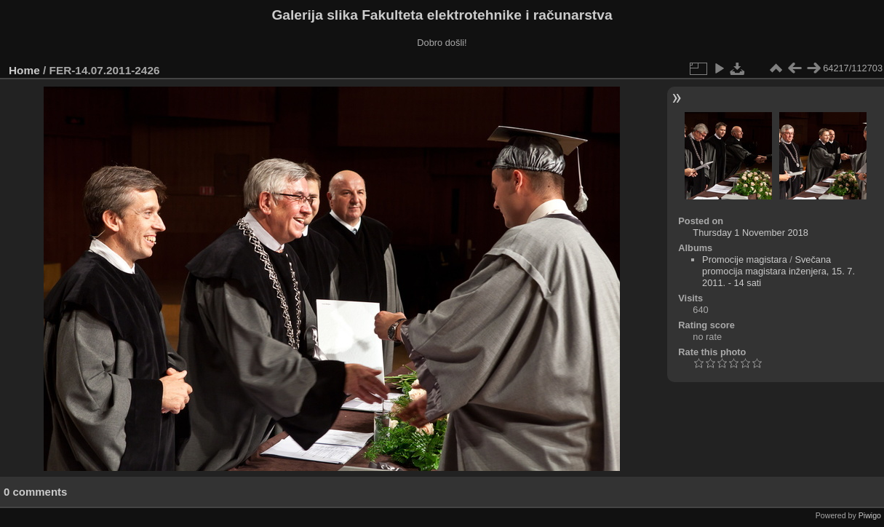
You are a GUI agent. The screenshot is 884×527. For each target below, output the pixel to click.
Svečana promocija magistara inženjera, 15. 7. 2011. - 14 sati (778, 271)
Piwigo (870, 515)
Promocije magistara (744, 259)
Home (24, 70)
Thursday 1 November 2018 (750, 232)
